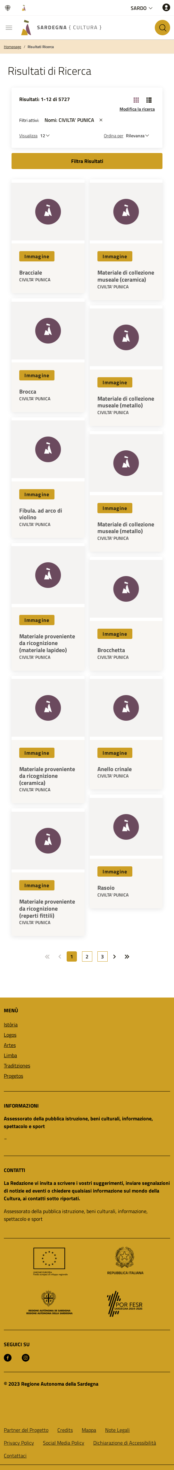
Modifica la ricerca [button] (137, 109)
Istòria (11, 1024)
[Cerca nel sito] (162, 27)
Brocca (27, 391)
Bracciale (30, 272)
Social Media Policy (63, 1443)
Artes (10, 1045)
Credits (65, 1430)
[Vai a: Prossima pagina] (114, 956)
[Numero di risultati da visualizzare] (46, 135)
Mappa (89, 1430)
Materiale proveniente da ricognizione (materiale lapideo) (47, 643)
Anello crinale (114, 769)
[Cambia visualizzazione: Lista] (149, 99)
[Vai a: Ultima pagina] (127, 956)
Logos (10, 1035)
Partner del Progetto (26, 1430)
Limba (10, 1055)
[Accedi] (166, 7)
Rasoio (106, 887)
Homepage (12, 47)
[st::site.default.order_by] (139, 135)
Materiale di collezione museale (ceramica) (125, 276)
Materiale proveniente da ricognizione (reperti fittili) (47, 908)
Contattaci (15, 1455)
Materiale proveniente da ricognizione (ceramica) (47, 776)
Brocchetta (111, 650)
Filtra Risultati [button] (87, 161)
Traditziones (17, 1065)
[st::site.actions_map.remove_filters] (101, 120)
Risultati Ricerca (41, 47)
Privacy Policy (19, 1443)
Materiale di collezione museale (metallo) (125, 402)
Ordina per (113, 135)
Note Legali (117, 1430)
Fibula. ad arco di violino (40, 514)
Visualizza (28, 135)
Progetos (13, 1076)
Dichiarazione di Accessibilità (124, 1443)
